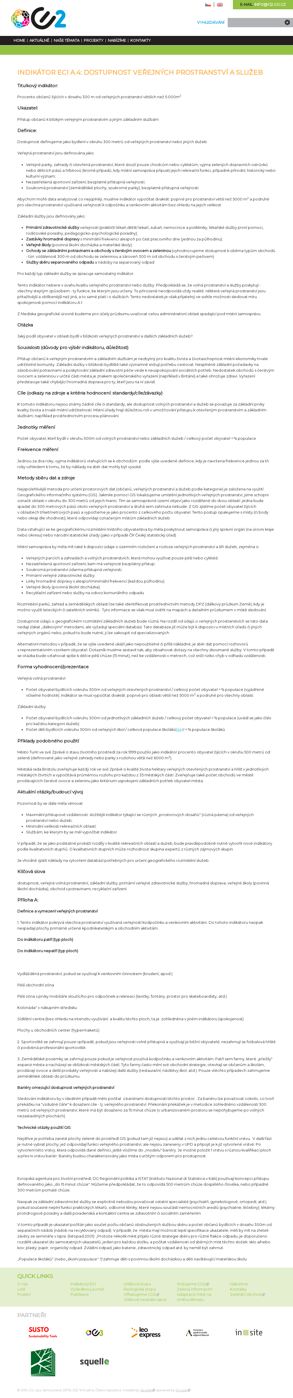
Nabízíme (117, 40)
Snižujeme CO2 (191, 1284)
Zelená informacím (194, 1289)
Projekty (93, 40)
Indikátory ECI (83, 1284)
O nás (22, 1284)
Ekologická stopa (140, 1289)
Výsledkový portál (87, 1289)
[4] (178, 729)
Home (19, 40)
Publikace (80, 1294)
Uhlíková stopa (137, 1284)
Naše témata (66, 40)
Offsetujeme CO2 (140, 1294)
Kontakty (140, 40)
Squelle (146, 1390)
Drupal (181, 1390)
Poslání (24, 1294)
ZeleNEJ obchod (246, 1294)
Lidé (21, 1289)
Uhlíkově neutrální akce (145, 1299)
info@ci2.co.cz (270, 4)
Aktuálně (39, 40)
